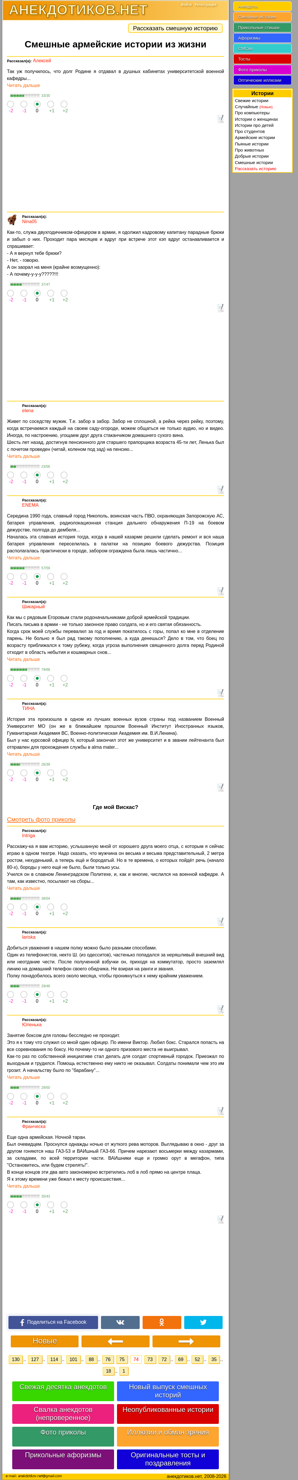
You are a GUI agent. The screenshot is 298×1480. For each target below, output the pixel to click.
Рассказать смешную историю (175, 28)
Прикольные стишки (258, 27)
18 (108, 1371)
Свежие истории (251, 100)
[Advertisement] (115, 168)
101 (73, 1359)
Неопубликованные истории (168, 1409)
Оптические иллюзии (259, 80)
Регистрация (206, 5)
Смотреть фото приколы (41, 819)
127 (35, 1359)
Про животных (249, 149)
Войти (186, 5)
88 (91, 1359)
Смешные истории (257, 16)
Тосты (244, 58)
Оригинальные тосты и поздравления (168, 1459)
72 (164, 1359)
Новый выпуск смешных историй (168, 1391)
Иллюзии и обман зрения (168, 1432)
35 (214, 1359)
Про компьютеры (252, 112)
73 (150, 1359)
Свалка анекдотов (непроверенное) (63, 1414)
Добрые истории (252, 156)
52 (197, 1359)
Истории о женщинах (256, 119)
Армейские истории (255, 137)
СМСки (245, 48)
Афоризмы (249, 37)
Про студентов (250, 131)
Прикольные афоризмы (63, 1455)
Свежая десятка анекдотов (63, 1387)
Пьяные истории (252, 143)
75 (122, 1359)
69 (180, 1359)
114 (54, 1359)
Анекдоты (248, 6)
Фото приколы (63, 1432)
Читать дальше (23, 85)
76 (108, 1359)
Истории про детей (254, 125)
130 (16, 1359)
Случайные (254, 106)
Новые (45, 1340)
